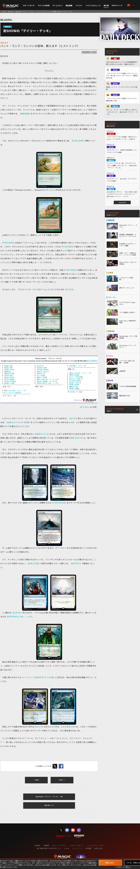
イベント (79, 5)
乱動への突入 (43, 371)
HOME (4, 11)
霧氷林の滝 (9, 373)
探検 (27, 422)
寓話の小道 (9, 383)
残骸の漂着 (74, 388)
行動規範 (46, 845)
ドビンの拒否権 (76, 377)
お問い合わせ (98, 848)
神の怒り (41, 373)
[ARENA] (93, 361)
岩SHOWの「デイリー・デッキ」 (25, 11)
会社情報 (88, 848)
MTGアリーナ (117, 5)
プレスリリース (77, 848)
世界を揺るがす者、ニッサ (47, 383)
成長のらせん (13, 422)
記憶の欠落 (42, 367)
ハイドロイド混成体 (12, 392)
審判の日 (73, 386)
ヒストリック (86, 52)
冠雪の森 (8, 366)
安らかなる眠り (76, 379)
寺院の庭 (8, 375)
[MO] (88, 361)
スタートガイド (29, 5)
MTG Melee (84, 407)
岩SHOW (93, 52)
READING (10, 11)
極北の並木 (9, 377)
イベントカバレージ (93, 5)
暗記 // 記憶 (42, 377)
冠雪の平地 (9, 369)
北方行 (69, 289)
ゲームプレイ (58, 5)
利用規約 (37, 845)
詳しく (128, 867)
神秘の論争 (74, 384)
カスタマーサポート (76, 845)
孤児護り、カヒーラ (77, 366)
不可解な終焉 (43, 369)
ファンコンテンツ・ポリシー (96, 845)
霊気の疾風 (74, 375)
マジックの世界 (43, 5)
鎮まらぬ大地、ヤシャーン (15, 390)
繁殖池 (7, 371)
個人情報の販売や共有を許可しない (49, 848)
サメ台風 (41, 375)
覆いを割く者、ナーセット (47, 379)
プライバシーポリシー (59, 845)
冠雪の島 (8, 367)
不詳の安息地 (10, 381)
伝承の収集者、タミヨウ (47, 381)
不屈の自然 (77, 140)
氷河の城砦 (9, 379)
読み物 (106, 5)
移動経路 (25, 113)
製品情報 (69, 5)
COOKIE (66, 848)
